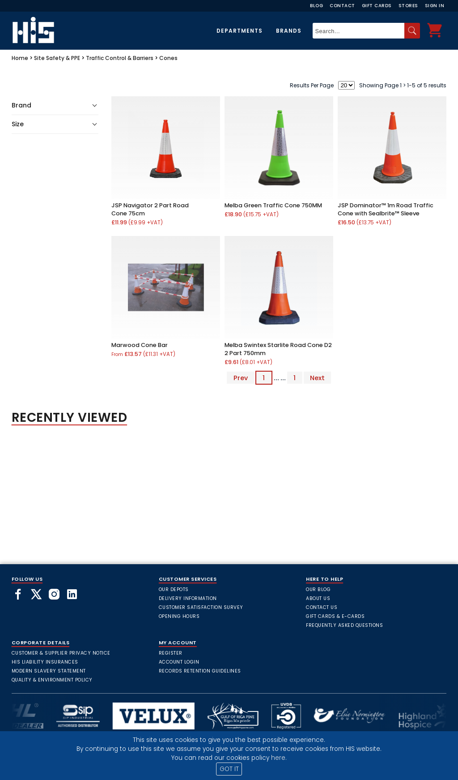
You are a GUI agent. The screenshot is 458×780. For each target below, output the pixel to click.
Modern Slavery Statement (49, 671)
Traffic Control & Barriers (119, 58)
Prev (240, 377)
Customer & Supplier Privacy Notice (61, 653)
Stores (408, 5)
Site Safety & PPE (57, 58)
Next (317, 377)
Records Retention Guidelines (200, 671)
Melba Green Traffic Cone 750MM (273, 205)
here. (279, 758)
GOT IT (229, 769)
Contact (342, 5)
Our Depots (174, 589)
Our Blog (318, 589)
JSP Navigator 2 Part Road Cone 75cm (150, 209)
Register (170, 653)
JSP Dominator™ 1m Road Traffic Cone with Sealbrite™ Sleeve (385, 209)
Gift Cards (377, 5)
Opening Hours (179, 616)
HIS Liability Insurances (45, 662)
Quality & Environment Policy (52, 680)
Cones (168, 58)
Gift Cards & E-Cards (335, 616)
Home (20, 58)
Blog (316, 5)
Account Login (179, 662)
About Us (318, 598)
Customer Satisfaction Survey (201, 607)
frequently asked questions (344, 625)
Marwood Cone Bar (139, 345)
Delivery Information (188, 598)
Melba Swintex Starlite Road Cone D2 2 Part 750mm (278, 349)
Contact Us (321, 607)
